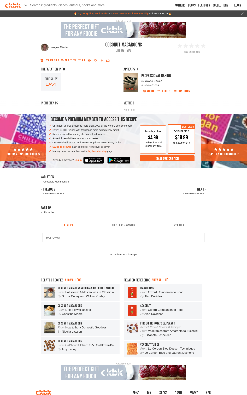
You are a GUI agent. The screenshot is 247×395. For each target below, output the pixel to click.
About (148, 91)
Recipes (163, 91)
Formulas (49, 212)
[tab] (68, 225)
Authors (180, 5)
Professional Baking (156, 75)
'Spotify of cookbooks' (224, 152)
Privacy (194, 392)
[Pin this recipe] (102, 60)
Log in (78, 160)
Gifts (208, 392)
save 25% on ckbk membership (131, 13)
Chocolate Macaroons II (56, 181)
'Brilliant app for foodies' (23, 152)
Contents (181, 91)
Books (192, 5)
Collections (220, 5)
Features (204, 5)
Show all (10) (73, 280)
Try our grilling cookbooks (93, 13)
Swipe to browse (61, 146)
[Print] (89, 60)
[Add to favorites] (95, 60)
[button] (26, 5)
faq (149, 392)
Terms (178, 392)
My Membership (97, 151)
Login (237, 5)
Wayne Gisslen (60, 47)
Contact (162, 392)
